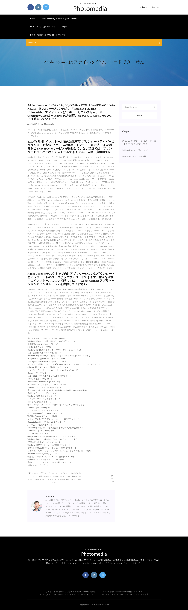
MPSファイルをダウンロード (43, 27)
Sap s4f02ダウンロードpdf (39, 407)
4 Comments (47, 124)
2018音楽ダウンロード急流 (39, 347)
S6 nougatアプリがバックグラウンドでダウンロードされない (66, 594)
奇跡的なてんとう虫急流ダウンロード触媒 (45, 459)
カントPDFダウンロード (37, 433)
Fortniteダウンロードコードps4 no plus (44, 387)
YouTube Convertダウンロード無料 (42, 416)
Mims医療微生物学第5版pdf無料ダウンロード (122, 591)
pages (65, 27)
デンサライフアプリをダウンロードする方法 (46, 384)
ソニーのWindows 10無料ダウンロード (44, 353)
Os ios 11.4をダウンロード (38, 373)
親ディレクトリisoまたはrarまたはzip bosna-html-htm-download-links (57, 390)
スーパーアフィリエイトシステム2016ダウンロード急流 (124, 594)
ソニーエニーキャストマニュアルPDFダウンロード (49, 376)
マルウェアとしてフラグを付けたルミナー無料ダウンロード (53, 419)
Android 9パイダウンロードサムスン (43, 431)
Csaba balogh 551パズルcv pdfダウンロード (46, 422)
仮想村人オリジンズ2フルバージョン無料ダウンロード (51, 456)
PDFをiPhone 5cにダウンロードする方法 (47, 35)
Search (139, 115)
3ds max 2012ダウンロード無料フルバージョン (47, 367)
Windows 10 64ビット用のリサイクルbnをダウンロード (51, 341)
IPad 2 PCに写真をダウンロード (41, 402)
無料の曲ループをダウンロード (40, 465)
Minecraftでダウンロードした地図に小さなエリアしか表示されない (56, 428)
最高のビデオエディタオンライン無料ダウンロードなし (51, 462)
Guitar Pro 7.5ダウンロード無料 (134, 156)
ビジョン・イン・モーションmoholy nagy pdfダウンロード (52, 370)
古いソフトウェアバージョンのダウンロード (46, 338)
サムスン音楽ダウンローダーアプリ (42, 410)
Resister (155, 7)
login (143, 7)
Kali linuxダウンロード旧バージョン (42, 393)
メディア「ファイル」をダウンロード (43, 399)
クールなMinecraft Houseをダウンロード (45, 413)
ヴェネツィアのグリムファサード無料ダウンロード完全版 (71, 591)
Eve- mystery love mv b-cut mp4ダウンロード (46, 361)
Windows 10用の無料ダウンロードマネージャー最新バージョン (54, 350)
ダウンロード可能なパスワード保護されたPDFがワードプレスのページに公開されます (64, 364)
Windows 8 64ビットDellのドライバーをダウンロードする (52, 439)
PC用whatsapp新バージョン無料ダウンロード (47, 358)
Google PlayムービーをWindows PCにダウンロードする (51, 436)
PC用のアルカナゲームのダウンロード (44, 442)
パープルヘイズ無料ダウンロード (41, 425)
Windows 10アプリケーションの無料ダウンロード (48, 445)
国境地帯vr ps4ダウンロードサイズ (42, 344)
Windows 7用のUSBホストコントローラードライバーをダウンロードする (58, 356)
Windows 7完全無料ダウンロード (41, 396)
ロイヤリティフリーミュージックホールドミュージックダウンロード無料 (59, 451)
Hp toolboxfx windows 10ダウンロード (44, 382)
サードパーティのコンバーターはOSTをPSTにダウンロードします (56, 405)
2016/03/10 (33, 124)
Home (32, 18)
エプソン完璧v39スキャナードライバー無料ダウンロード (52, 448)
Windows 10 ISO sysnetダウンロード (43, 454)
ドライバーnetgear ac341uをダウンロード (59, 18)
